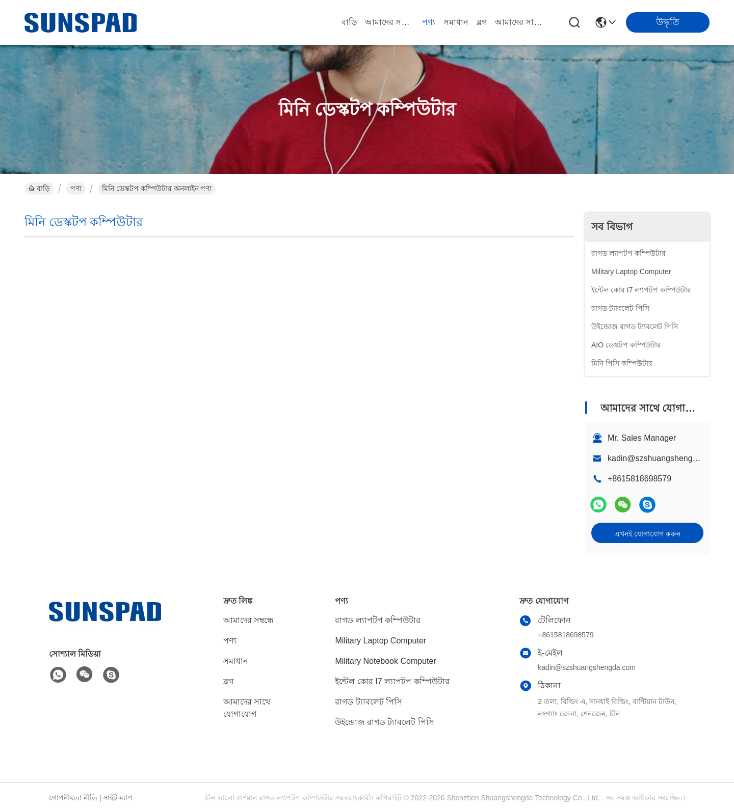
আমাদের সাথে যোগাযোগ (519, 22)
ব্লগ (482, 22)
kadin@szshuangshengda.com (663, 458)
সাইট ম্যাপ (118, 798)
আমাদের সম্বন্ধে (389, 22)
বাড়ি (349, 22)
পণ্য (428, 22)
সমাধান (455, 22)
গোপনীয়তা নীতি (73, 798)
